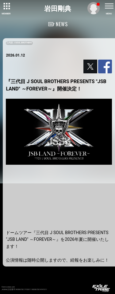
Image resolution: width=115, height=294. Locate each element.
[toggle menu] (109, 6)
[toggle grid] (6, 6)
